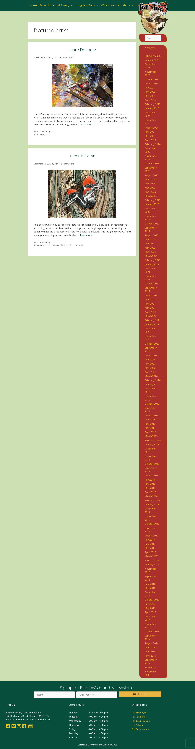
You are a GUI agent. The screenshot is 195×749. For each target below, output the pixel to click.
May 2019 (150, 427)
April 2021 (150, 311)
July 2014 (150, 647)
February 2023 (153, 200)
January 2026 (152, 59)
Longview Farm (87, 5)
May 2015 (150, 608)
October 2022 (152, 223)
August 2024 (151, 127)
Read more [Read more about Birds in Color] (86, 235)
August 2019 (151, 415)
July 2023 (150, 179)
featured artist (43, 134)
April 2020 (150, 371)
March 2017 (151, 556)
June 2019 (150, 423)
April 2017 (150, 552)
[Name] (54, 694)
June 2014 (150, 651)
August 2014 (151, 643)
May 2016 (150, 588)
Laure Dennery (82, 49)
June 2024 (150, 131)
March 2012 (151, 667)
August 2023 (151, 175)
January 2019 (152, 444)
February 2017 (153, 560)
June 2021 (150, 303)
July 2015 (150, 603)
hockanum (55, 245)
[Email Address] (96, 694)
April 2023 (150, 191)
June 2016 (150, 583)
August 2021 (151, 295)
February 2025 (153, 104)
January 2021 (152, 324)
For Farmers (138, 716)
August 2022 (151, 235)
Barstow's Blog (43, 131)
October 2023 (152, 163)
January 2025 (152, 108)
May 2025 (150, 95)
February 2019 (153, 440)
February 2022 (153, 260)
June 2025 (150, 91)
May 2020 (150, 367)
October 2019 (152, 403)
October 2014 (152, 631)
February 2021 (153, 320)
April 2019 (150, 432)
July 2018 (150, 479)
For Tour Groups (141, 720)
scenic (75, 245)
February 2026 (153, 55)
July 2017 (150, 539)
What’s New (111, 5)
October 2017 (152, 523)
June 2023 (150, 183)
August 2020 (151, 355)
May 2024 (150, 135)
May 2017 (150, 548)
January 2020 (152, 384)
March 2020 (151, 376)
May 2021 (150, 307)
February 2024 (153, 144)
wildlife (82, 245)
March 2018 (151, 496)
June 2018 (150, 483)
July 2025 (150, 87)
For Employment (141, 729)
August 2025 (151, 83)
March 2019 (151, 436)
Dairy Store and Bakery (57, 5)
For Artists (137, 724)
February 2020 (153, 380)
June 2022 (150, 243)
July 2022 (150, 239)
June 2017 (150, 543)
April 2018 (150, 492)
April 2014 (150, 655)
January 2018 (152, 504)
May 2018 (150, 488)
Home (33, 5)
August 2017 (151, 535)
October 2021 (152, 283)
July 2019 (150, 419)
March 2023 (151, 195)
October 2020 (152, 343)
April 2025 (150, 100)
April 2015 (150, 612)
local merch (66, 245)
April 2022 (150, 251)
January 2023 (152, 204)
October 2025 (152, 79)
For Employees (140, 712)
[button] (140, 694)
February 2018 (153, 500)
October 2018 (152, 463)
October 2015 (152, 599)
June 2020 (150, 363)
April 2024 (150, 140)
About (128, 5)
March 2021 (151, 316)
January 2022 (152, 264)
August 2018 (151, 475)
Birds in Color (82, 156)
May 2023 (150, 187)
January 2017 (152, 564)
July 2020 (150, 359)
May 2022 (150, 247)
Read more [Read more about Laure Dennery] (85, 124)
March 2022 (151, 256)
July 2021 (150, 299)
